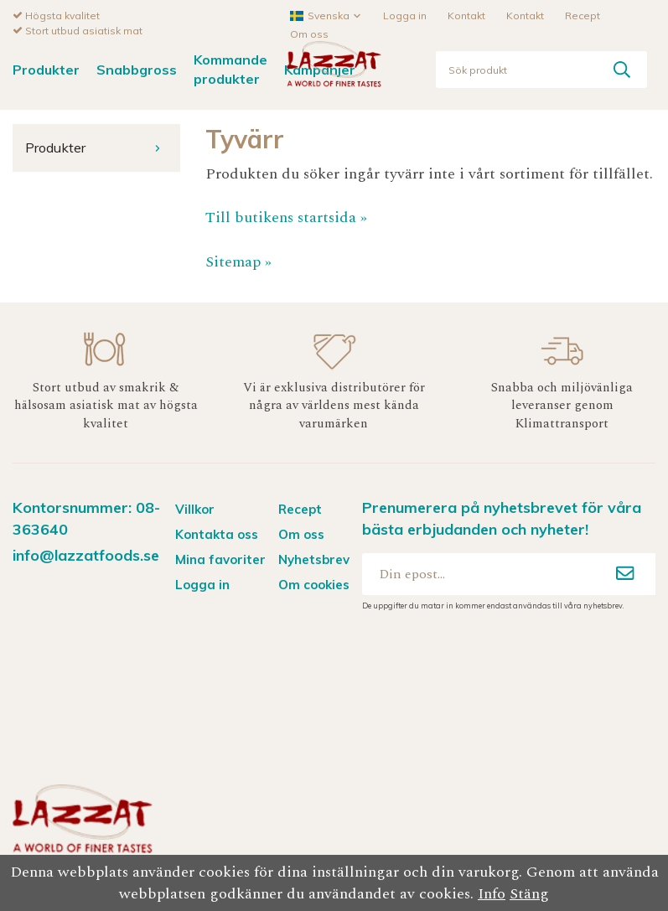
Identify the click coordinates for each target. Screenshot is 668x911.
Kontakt (466, 14)
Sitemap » (238, 261)
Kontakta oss (216, 533)
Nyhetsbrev (314, 559)
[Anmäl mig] (625, 573)
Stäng (529, 894)
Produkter (46, 68)
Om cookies (314, 584)
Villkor (195, 508)
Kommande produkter (230, 68)
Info (491, 894)
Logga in (405, 14)
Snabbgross (136, 68)
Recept (582, 14)
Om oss (309, 33)
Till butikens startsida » (286, 216)
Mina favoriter (220, 559)
